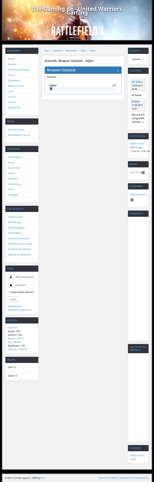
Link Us (12, 96)
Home (102, 478)
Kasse (11, 162)
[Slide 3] (82, 37)
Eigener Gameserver (19, 254)
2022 (83, 50)
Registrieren (15, 306)
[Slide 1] (71, 37)
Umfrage (13, 194)
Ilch (43, 478)
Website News (138, 194)
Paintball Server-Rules (20, 243)
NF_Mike (137, 81)
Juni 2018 (135, 172)
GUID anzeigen (16, 227)
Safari (92, 50)
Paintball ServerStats (19, 249)
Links (11, 91)
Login (13, 299)
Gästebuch (14, 80)
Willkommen (137, 143)
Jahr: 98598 (14, 342)
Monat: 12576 (15, 338)
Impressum (125, 478)
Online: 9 (13, 327)
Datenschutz (142, 478)
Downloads (14, 107)
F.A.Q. (11, 189)
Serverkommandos (18, 238)
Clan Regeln (14, 157)
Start (47, 50)
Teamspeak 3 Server (19, 135)
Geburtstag (14, 184)
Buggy (135, 101)
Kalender (13, 178)
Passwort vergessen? (19, 309)
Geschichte (14, 167)
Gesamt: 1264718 (18, 349)
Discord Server (16, 129)
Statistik (57, 50)
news (133, 459)
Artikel (11, 58)
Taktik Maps (14, 233)
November (71, 50)
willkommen (137, 455)
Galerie (12, 102)
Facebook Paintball (18, 69)
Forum (11, 75)
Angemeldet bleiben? (21, 292)
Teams (11, 173)
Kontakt (12, 64)
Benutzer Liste (16, 86)
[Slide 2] (77, 37)
